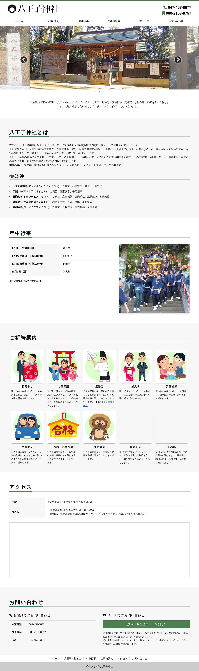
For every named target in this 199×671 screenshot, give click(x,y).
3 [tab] (104, 91)
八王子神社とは (51, 21)
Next (175, 57)
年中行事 (84, 21)
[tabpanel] (99, 57)
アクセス (144, 21)
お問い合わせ (175, 21)
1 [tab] (94, 91)
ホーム (19, 21)
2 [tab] (99, 91)
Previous (21, 57)
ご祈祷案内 (114, 21)
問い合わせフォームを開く (146, 624)
